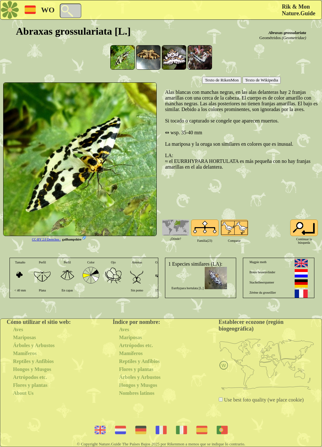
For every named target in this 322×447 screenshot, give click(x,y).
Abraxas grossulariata (287, 32)
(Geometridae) (294, 37)
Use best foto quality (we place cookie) (263, 399)
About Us (23, 393)
